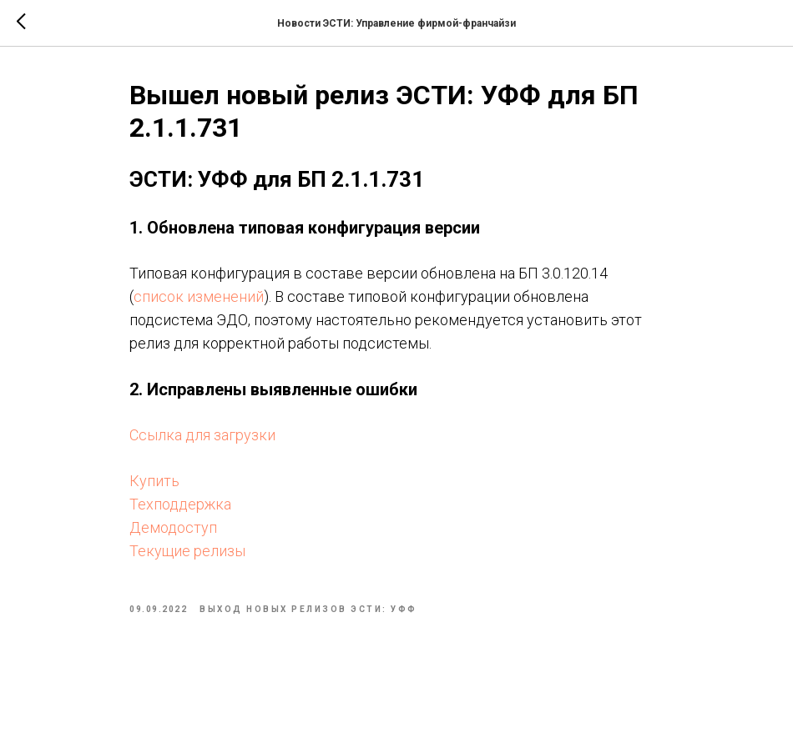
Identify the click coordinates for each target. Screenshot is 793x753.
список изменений (199, 296)
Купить (154, 480)
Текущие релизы (187, 551)
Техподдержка (180, 504)
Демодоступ (173, 527)
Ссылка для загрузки (202, 435)
